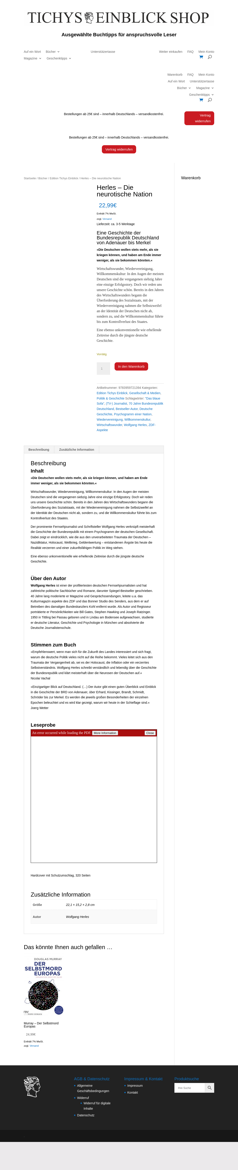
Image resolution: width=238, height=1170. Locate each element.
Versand (107, 218)
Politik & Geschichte (111, 398)
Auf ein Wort (32, 52)
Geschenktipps (57, 58)
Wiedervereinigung (110, 419)
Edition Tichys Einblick (64, 178)
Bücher (51, 52)
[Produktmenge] (103, 368)
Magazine (30, 58)
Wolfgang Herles (135, 425)
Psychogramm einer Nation (133, 414)
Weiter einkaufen (170, 52)
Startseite (30, 178)
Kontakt (132, 1092)
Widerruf (83, 1098)
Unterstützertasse (103, 52)
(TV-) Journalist (116, 403)
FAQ (190, 52)
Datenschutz (86, 1115)
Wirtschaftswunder (109, 425)
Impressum (135, 1085)
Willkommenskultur (137, 419)
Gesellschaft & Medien (144, 393)
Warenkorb (174, 75)
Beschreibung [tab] (38, 449)
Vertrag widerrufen (203, 118)
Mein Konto (206, 52)
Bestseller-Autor (127, 409)
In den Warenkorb (131, 366)
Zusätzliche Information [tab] (76, 449)
